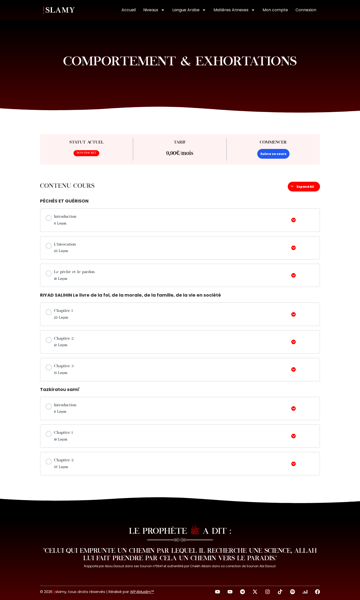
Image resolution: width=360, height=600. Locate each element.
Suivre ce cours (273, 154)
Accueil (129, 10)
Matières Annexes (234, 10)
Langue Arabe (189, 10)
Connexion (306, 10)
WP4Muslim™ (142, 591)
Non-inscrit (86, 153)
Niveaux (154, 10)
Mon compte (275, 10)
